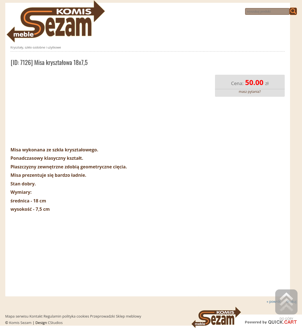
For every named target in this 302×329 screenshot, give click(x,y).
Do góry (286, 305)
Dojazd (217, 11)
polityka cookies (75, 316)
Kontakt (200, 11)
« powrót (273, 301)
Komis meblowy (143, 11)
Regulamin (52, 316)
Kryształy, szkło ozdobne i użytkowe (36, 47)
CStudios (55, 322)
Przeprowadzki (175, 11)
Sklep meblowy (128, 316)
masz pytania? (250, 91)
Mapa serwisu (17, 316)
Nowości (118, 11)
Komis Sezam (20, 322)
